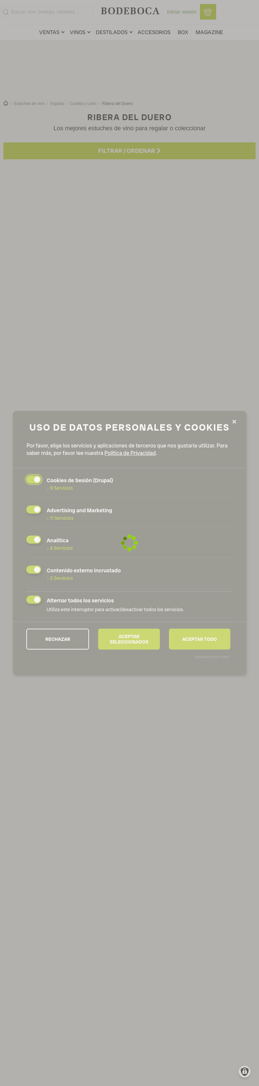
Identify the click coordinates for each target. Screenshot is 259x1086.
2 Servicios (60, 578)
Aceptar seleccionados (129, 639)
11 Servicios (60, 518)
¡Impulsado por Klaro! (212, 656)
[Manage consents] (245, 1072)
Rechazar (58, 639)
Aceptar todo (199, 639)
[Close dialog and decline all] (234, 422)
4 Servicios (60, 548)
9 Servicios (60, 488)
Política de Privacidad (130, 453)
